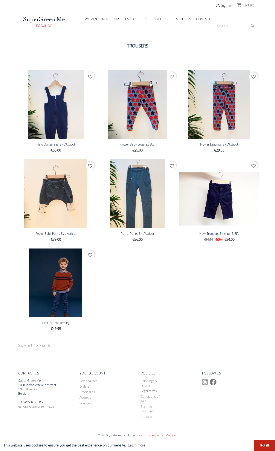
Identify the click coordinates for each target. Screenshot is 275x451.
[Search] (237, 25)
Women (91, 19)
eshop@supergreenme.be (36, 406)
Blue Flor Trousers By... (55, 323)
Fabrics (131, 19)
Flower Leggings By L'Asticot (219, 144)
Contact (203, 19)
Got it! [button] (264, 445)
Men (105, 19)
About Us (183, 19)
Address (85, 398)
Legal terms (149, 391)
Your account (92, 373)
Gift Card (163, 19)
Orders (84, 386)
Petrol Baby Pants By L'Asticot (55, 234)
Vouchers (85, 403)
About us (147, 417)
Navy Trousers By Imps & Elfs (219, 234)
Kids (117, 19)
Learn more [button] (136, 445)
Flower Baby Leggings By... (137, 144)
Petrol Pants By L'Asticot (137, 234)
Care (146, 19)
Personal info (88, 381)
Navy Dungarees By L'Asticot (56, 144)
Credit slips (87, 392)
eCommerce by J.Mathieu (159, 435)
